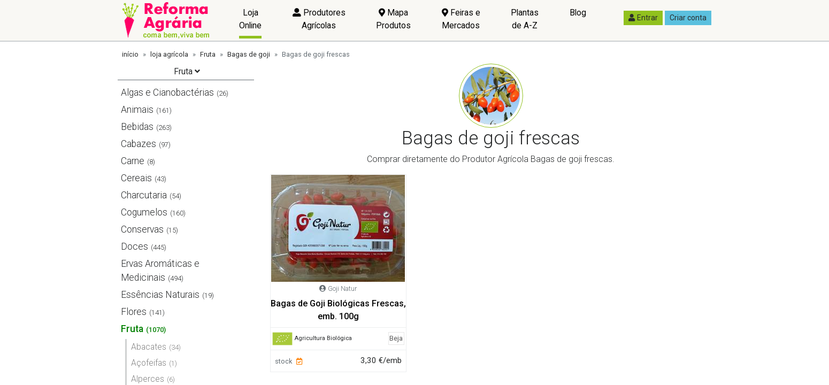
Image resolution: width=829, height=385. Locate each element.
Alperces (147, 379)
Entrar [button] (643, 17)
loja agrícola (169, 54)
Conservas (142, 229)
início (130, 54)
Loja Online (250, 18)
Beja (396, 338)
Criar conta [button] (688, 17)
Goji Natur (342, 288)
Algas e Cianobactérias (167, 92)
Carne (132, 161)
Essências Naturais (160, 294)
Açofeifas (148, 363)
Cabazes (138, 143)
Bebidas (137, 126)
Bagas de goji (248, 54)
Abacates (148, 347)
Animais (137, 109)
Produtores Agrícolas (319, 18)
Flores (134, 311)
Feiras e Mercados (461, 18)
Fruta (208, 54)
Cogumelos (144, 212)
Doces (134, 246)
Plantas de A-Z (525, 18)
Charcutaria (144, 195)
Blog (578, 12)
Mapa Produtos (393, 18)
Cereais (136, 178)
